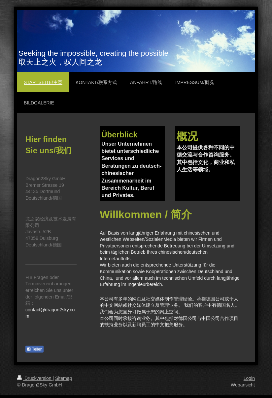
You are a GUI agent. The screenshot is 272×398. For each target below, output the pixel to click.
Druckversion (34, 378)
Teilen (34, 349)
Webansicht (243, 384)
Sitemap (63, 378)
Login (249, 378)
